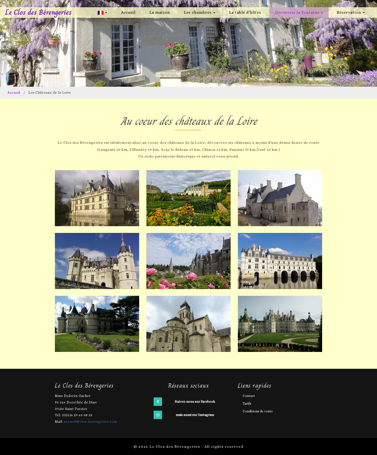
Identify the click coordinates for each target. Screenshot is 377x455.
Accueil (128, 12)
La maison (160, 12)
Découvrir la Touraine (299, 12)
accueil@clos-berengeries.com (90, 421)
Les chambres (199, 12)
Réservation (351, 12)
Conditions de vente (258, 411)
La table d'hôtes (245, 12)
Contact (249, 395)
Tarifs (247, 403)
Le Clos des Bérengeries (38, 12)
